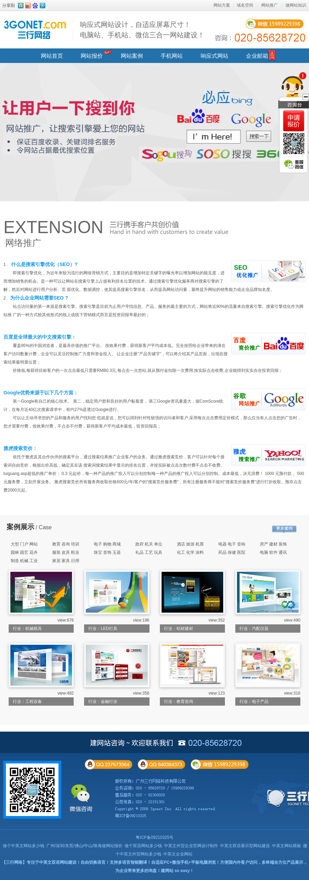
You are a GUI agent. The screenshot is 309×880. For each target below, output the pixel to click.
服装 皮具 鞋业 (66, 552)
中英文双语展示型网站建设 (245, 845)
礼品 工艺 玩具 (149, 552)
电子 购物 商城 (107, 544)
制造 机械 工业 (24, 560)
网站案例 (132, 56)
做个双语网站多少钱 (143, 845)
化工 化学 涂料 (190, 552)
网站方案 (221, 5)
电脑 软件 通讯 (273, 552)
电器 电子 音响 (232, 544)
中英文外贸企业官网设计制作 (191, 845)
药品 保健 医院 (232, 552)
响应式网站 (214, 56)
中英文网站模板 (286, 845)
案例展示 (20, 527)
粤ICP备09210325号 (154, 837)
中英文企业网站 (177, 854)
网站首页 (52, 56)
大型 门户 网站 (24, 544)
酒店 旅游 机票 (190, 544)
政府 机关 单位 (149, 544)
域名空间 (245, 5)
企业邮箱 (257, 56)
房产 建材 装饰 (273, 544)
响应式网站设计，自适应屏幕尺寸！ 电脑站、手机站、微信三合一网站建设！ (142, 30)
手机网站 (172, 56)
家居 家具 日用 (66, 560)
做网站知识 (295, 5)
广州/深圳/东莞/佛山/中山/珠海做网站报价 (84, 845)
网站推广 (269, 5)
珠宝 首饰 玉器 (107, 552)
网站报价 (92, 56)
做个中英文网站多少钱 (23, 845)
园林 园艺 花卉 (24, 552)
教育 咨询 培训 (66, 544)
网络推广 (23, 243)
